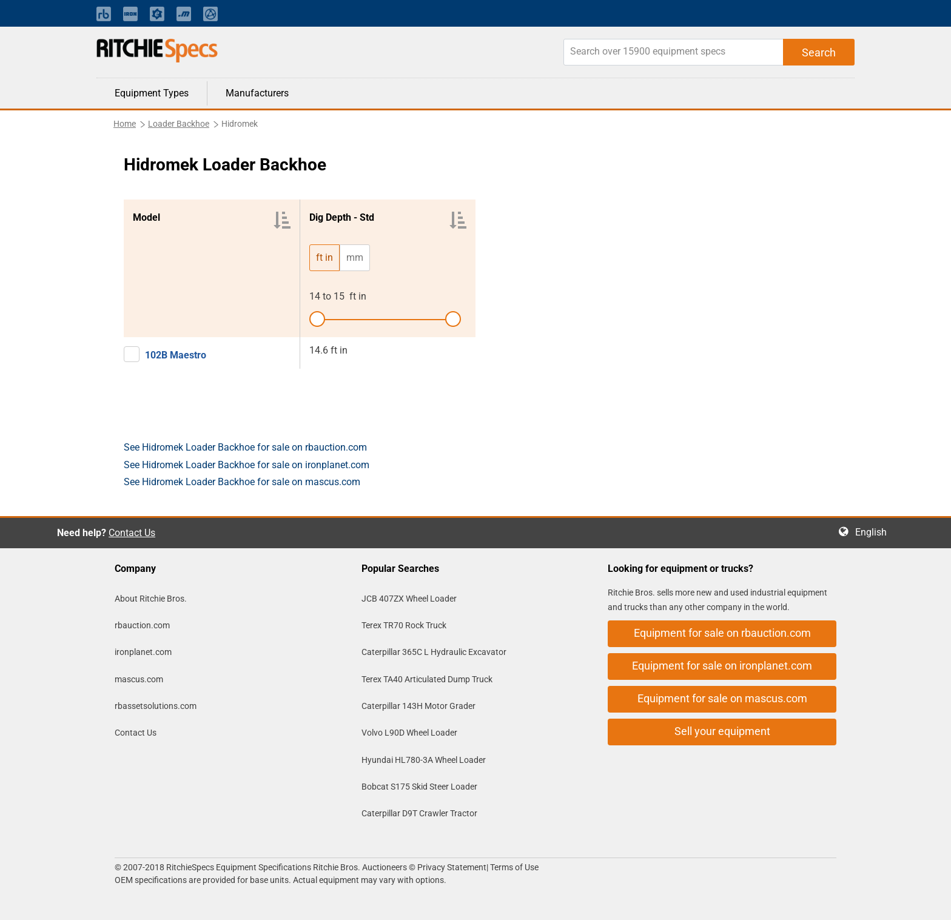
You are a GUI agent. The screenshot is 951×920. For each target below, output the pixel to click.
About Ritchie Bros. (151, 598)
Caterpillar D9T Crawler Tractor (419, 813)
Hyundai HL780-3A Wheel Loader (423, 760)
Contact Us (132, 533)
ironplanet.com (143, 652)
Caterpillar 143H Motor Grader (418, 706)
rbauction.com (142, 625)
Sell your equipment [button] (722, 731)
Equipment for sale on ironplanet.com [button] (722, 665)
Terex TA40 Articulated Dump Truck (426, 679)
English (874, 532)
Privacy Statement (451, 867)
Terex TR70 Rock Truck (403, 625)
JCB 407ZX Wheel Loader (409, 598)
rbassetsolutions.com (156, 706)
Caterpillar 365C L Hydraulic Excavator (433, 652)
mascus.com (139, 679)
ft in (324, 257)
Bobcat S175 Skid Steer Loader (419, 786)
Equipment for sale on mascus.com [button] (722, 698)
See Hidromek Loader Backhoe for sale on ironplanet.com (246, 465)
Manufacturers (257, 93)
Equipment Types (152, 93)
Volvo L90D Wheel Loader (409, 732)
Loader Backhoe (178, 124)
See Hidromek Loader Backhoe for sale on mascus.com (242, 482)
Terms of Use (513, 867)
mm (354, 257)
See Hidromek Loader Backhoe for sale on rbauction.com (245, 447)
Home (124, 124)
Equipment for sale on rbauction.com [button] (722, 632)
